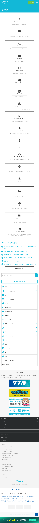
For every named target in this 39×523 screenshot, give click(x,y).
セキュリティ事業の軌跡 (29, 501)
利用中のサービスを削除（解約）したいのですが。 (16, 254)
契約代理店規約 (5, 459)
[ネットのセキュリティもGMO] (19, 520)
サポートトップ (4, 6)
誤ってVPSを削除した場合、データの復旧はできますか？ (18, 258)
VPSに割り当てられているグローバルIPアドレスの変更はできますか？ (20, 247)
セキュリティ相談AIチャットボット (17, 498)
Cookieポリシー (5, 472)
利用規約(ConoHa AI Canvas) (7, 455)
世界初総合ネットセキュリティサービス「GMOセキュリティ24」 (13, 496)
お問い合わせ (4, 468)
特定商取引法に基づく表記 (7, 462)
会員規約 (3, 444)
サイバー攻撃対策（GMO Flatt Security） (8, 501)
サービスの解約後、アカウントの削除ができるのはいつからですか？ (21, 264)
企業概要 (3, 475)
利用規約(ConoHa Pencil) (7, 457)
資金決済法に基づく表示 (6, 464)
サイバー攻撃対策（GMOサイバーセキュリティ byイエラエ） (21, 500)
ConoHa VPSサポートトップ (13, 6)
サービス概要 (4, 477)
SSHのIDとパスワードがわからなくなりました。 (16, 251)
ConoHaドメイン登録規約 (7, 447)
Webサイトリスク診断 (5, 498)
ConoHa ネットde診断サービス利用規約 (10, 453)
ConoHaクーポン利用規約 (7, 451)
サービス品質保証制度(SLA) (7, 466)
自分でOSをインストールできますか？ (13, 261)
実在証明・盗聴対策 (4, 500)
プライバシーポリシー (6, 470)
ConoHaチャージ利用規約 (7, 449)
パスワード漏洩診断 (30, 496)
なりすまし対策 (20, 501)
